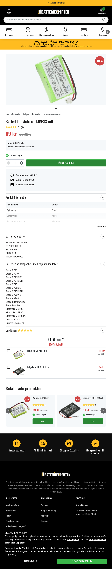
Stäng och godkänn (82, 561)
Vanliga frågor (13, 505)
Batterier (16, 114)
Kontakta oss (82, 505)
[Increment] (21, 163)
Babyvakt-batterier (32, 114)
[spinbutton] (15, 163)
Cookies (45, 521)
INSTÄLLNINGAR (30, 561)
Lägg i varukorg (66, 163)
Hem (8, 114)
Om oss (44, 505)
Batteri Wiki (11, 510)
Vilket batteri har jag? (16, 526)
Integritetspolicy (48, 510)
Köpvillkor (45, 516)
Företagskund (12, 521)
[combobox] (56, 20)
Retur (8, 516)
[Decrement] (8, 163)
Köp (42, 421)
